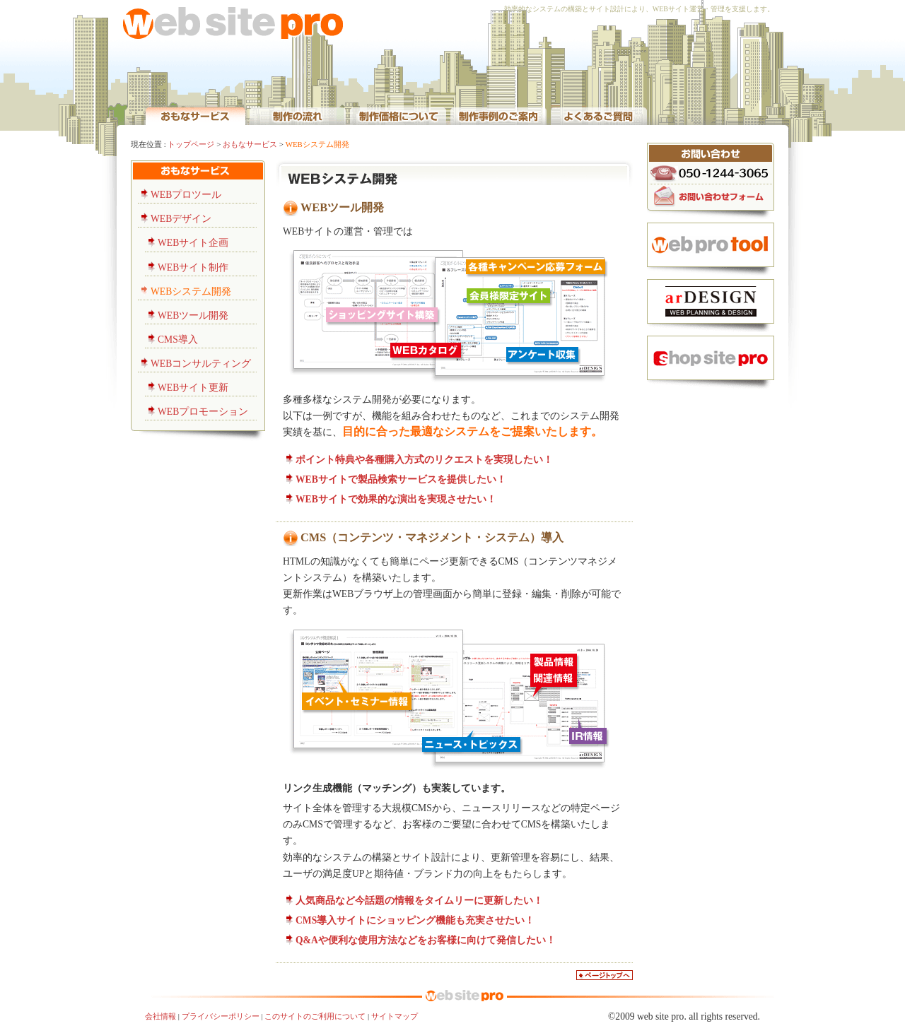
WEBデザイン (181, 218)
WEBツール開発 (193, 315)
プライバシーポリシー (220, 1016)
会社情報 (160, 1016)
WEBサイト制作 (193, 267)
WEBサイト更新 (193, 387)
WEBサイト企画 (193, 242)
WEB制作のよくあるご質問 (599, 115)
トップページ (191, 144)
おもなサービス (250, 144)
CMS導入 (178, 339)
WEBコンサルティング (201, 363)
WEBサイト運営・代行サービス (195, 115)
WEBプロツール (186, 194)
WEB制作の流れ (297, 115)
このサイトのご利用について (315, 1016)
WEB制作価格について (398, 115)
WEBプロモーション (203, 411)
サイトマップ (394, 1016)
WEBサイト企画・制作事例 (498, 115)
